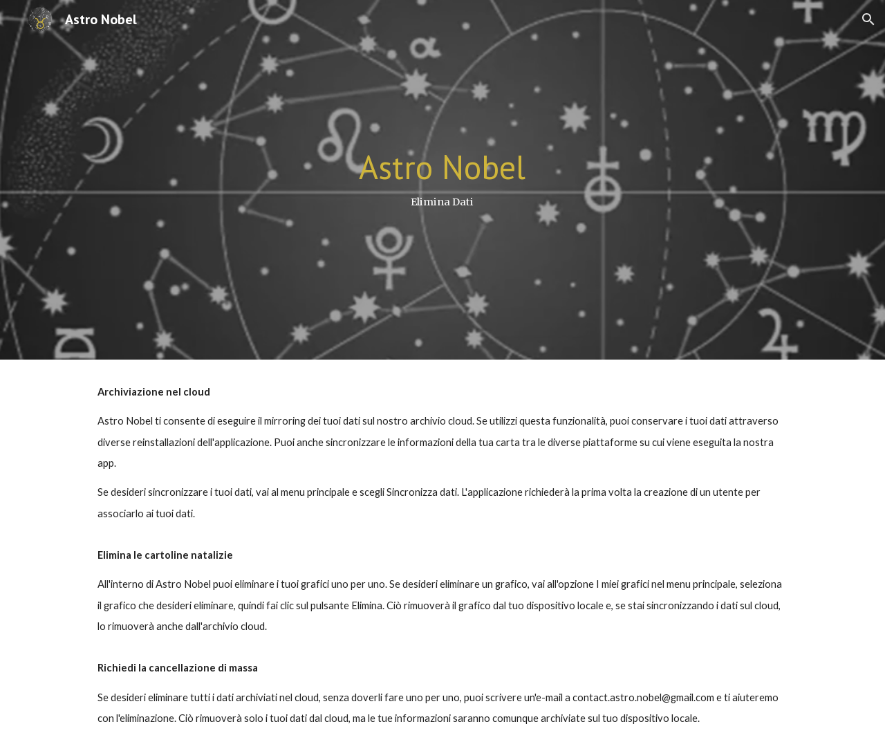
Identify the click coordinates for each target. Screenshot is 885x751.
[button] (868, 19)
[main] (442, 179)
